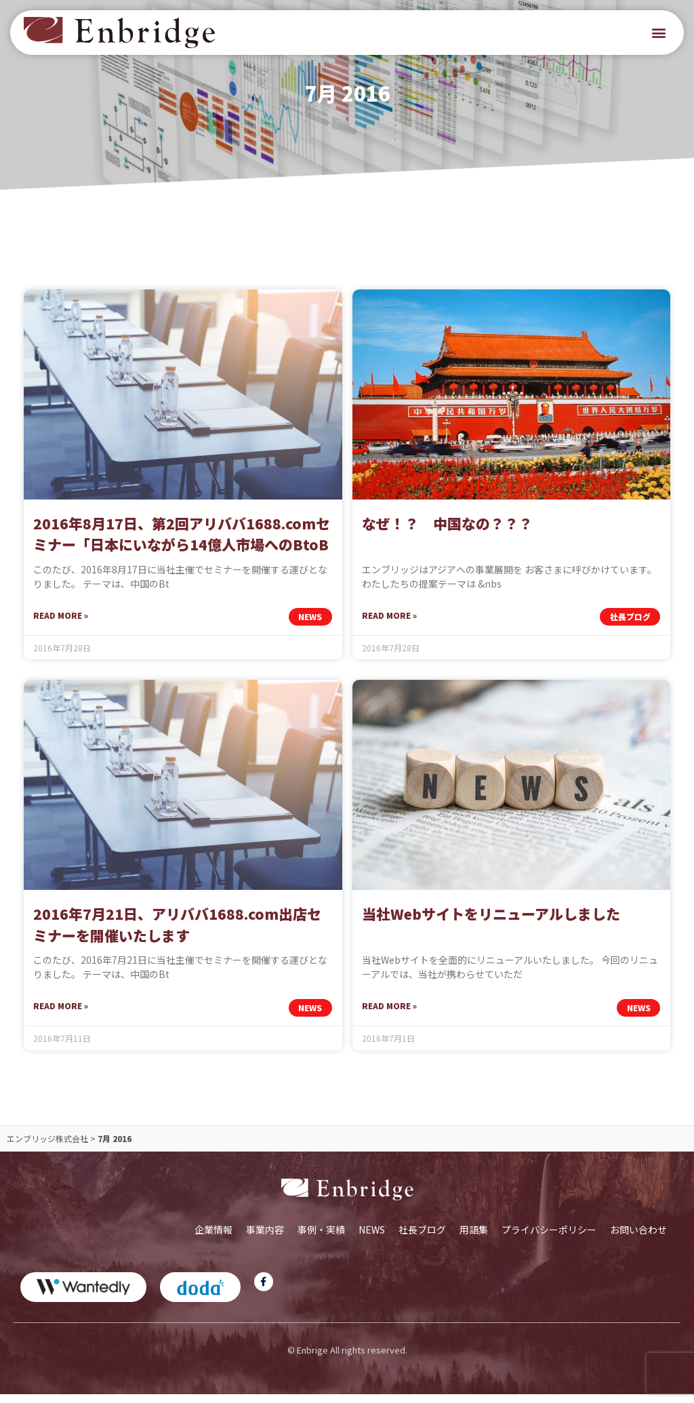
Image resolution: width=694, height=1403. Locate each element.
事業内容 (265, 1238)
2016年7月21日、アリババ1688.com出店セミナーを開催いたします (177, 934)
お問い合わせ (638, 1238)
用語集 (474, 1238)
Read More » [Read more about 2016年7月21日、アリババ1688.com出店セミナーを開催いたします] (60, 1015)
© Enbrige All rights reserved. (347, 1358)
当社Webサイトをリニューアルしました (491, 923)
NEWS (372, 1238)
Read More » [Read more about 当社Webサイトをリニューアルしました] (389, 1015)
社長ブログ (422, 1238)
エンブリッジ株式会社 (47, 1147)
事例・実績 (321, 1238)
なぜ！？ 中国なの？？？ (447, 532)
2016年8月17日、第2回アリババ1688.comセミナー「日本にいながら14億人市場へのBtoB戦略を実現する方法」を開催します (181, 553)
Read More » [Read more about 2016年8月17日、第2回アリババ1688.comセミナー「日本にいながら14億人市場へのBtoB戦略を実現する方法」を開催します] (60, 624)
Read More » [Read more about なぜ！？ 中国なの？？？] (389, 624)
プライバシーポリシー (549, 1238)
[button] (659, 33)
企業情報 (213, 1238)
